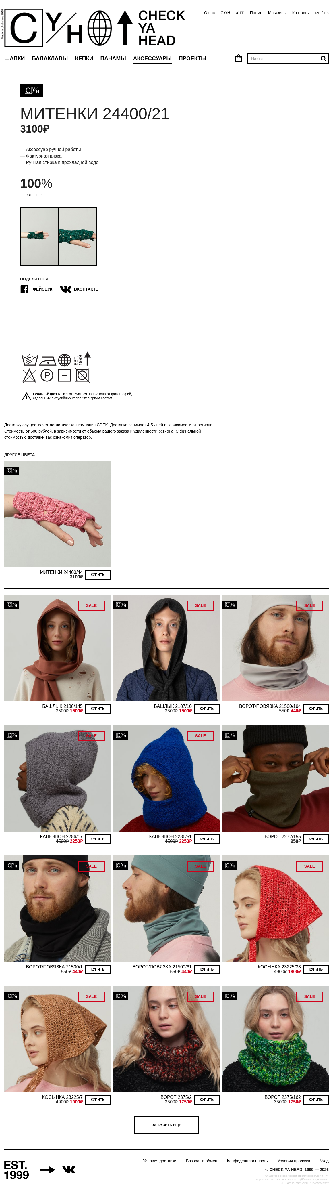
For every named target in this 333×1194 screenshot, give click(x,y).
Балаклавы (50, 58)
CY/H (225, 12)
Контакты (300, 12)
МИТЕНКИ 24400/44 (61, 572)
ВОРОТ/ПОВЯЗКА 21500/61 (162, 966)
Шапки (14, 58)
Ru (317, 13)
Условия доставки (159, 1161)
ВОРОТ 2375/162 (283, 1097)
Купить (97, 575)
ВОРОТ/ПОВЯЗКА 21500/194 (270, 706)
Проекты (192, 58)
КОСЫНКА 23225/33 (279, 966)
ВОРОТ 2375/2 (176, 1097)
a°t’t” (240, 12)
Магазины (277, 12)
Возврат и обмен (201, 1161)
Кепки (84, 58)
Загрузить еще (166, 1125)
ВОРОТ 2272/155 (283, 836)
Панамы (113, 58)
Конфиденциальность (247, 1161)
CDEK (102, 425)
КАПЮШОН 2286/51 (170, 836)
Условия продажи (294, 1161)
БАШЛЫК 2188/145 (62, 706)
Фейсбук (36, 289)
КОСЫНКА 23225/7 (62, 1097)
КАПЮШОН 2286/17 (61, 836)
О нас (209, 12)
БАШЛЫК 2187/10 (173, 706)
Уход (324, 1161)
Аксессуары (152, 58)
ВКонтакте (79, 289)
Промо (256, 12)
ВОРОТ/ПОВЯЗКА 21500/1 (54, 966)
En (326, 13)
